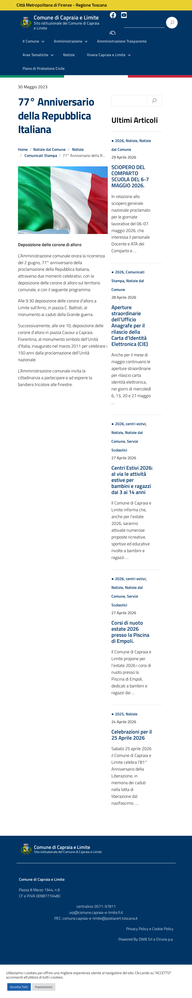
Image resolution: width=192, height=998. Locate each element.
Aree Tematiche (35, 50)
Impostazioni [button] (43, 986)
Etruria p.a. (164, 934)
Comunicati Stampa (41, 150)
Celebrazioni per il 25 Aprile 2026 (144, 729)
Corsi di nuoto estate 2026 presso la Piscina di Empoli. (143, 626)
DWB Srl (145, 934)
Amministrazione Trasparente (122, 36)
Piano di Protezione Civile (44, 63)
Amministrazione (68, 36)
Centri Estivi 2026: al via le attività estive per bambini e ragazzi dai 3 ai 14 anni (144, 475)
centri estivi (148, 418)
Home (23, 144)
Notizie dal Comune (49, 144)
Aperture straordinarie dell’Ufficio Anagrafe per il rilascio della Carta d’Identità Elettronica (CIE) (142, 320)
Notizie (69, 50)
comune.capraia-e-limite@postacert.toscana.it (100, 913)
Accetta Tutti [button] (19, 986)
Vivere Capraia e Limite (106, 50)
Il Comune (31, 36)
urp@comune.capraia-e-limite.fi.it (96, 907)
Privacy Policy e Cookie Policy (149, 923)
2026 (132, 135)
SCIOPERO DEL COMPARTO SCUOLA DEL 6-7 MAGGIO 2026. (142, 171)
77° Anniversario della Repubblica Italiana (56, 110)
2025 (132, 709)
